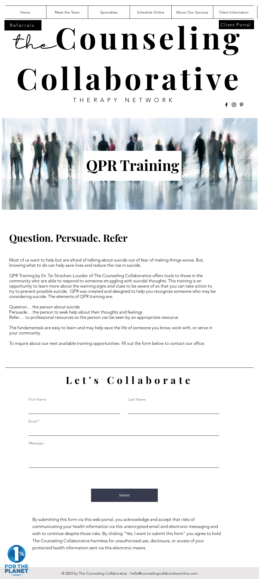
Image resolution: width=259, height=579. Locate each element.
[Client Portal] (236, 24)
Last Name (137, 399)
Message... (37, 443)
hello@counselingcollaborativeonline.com (163, 573)
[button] (192, 12)
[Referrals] (22, 25)
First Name (37, 399)
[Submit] (124, 495)
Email (32, 421)
